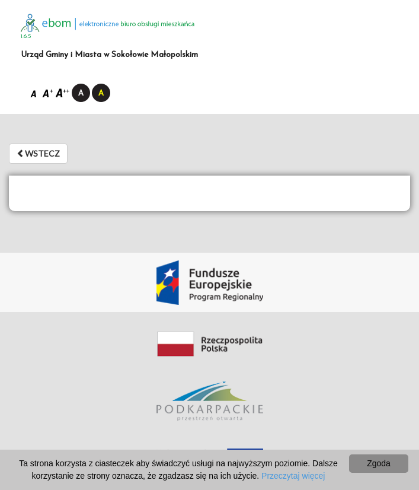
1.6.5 (26, 36)
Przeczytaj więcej (293, 476)
